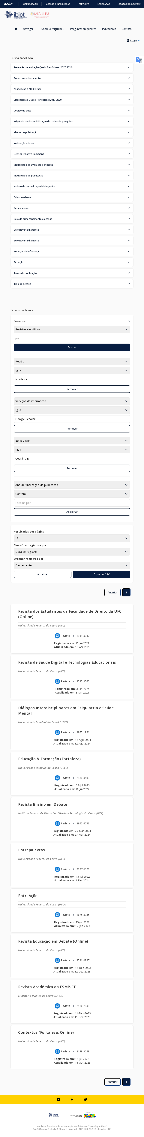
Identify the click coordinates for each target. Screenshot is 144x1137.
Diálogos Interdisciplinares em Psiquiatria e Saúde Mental (66, 710)
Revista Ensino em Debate (42, 804)
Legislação (104, 4)
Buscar (72, 347)
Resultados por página (29, 531)
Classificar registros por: (30, 545)
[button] (72, 67)
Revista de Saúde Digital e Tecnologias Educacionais (67, 662)
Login (133, 40)
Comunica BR (30, 4)
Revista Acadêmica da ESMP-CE (47, 986)
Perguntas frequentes (83, 29)
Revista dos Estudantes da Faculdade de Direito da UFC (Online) (70, 614)
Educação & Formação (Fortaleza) (49, 758)
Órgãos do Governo (129, 4)
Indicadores (109, 29)
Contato (127, 29)
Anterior (112, 592)
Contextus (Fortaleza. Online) (46, 1032)
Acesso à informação (58, 4)
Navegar (29, 29)
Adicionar (72, 512)
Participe (84, 4)
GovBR (8, 4)
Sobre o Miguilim (52, 29)
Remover (72, 389)
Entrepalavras (31, 849)
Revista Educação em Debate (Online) (53, 941)
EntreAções (28, 895)
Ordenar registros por (28, 559)
